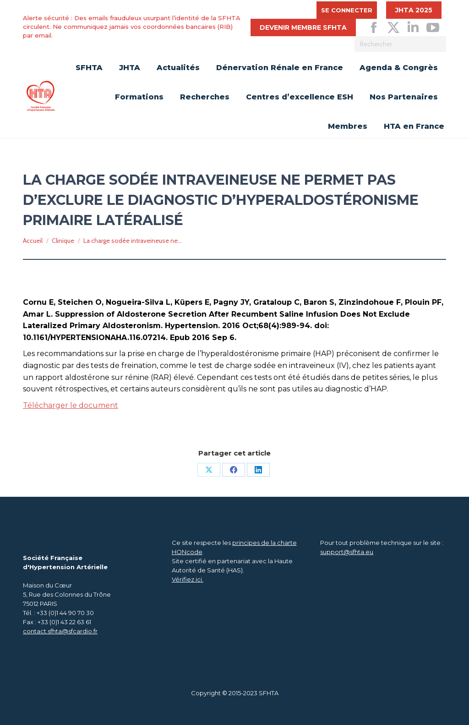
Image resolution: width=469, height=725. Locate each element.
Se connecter (346, 10)
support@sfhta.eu (346, 551)
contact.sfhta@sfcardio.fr (60, 631)
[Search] (400, 44)
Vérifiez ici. (187, 579)
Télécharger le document (70, 405)
